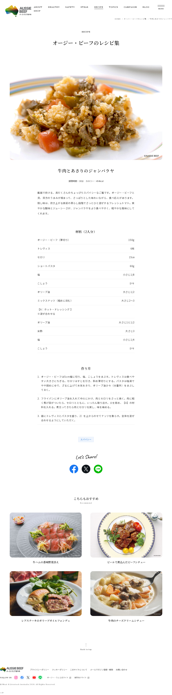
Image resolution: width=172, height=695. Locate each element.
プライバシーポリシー (39, 669)
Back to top (86, 649)
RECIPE (98, 7)
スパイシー (86, 439)
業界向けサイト (80, 677)
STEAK (85, 7)
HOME (118, 18)
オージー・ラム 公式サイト (57, 677)
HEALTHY (54, 7)
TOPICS (113, 7)
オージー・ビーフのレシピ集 (135, 18)
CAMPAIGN (130, 7)
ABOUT (38, 7)
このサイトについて (78, 669)
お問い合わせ (121, 669)
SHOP (37, 11)
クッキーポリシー (59, 669)
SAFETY (70, 7)
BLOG (146, 7)
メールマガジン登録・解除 (101, 669)
